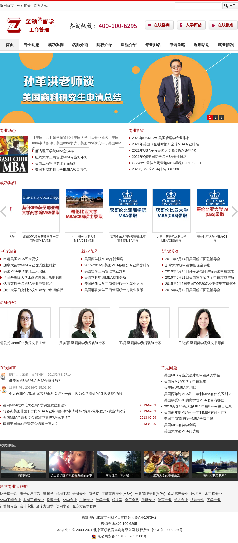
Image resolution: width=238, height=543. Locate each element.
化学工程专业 (10, 500)
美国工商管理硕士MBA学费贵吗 (188, 419)
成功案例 (56, 45)
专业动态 (31, 45)
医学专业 (214, 500)
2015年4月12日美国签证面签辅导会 (192, 290)
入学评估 (194, 25)
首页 (10, 45)
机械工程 (63, 494)
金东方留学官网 (84, 506)
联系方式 (41, 6)
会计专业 (27, 506)
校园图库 (8, 445)
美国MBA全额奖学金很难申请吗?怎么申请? (36, 417)
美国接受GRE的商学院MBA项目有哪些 (194, 400)
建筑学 (48, 494)
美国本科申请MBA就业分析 (105, 277)
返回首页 (7, 6)
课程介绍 (129, 45)
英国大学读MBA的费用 (181, 431)
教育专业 (165, 500)
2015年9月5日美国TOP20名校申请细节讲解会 (200, 284)
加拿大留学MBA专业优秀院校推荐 (29, 265)
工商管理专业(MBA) (117, 494)
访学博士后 (8, 494)
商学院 (94, 494)
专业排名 (153, 45)
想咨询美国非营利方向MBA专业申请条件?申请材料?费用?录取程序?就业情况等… (66, 411)
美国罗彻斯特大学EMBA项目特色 (61, 169)
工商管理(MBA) (31, 25)
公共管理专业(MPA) (150, 494)
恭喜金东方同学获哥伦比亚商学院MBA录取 (162, 236)
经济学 (117, 500)
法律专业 (197, 500)
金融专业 (79, 494)
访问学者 (63, 506)
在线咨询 (162, 25)
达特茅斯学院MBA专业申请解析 (28, 284)
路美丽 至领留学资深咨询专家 (85, 341)
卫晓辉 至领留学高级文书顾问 (203, 341)
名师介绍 (80, 45)
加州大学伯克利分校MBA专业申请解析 (33, 290)
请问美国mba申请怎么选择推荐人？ (34, 424)
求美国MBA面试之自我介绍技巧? (38, 381)
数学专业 (103, 500)
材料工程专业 (33, 500)
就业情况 (226, 45)
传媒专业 (148, 500)
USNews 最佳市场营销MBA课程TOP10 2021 (166, 163)
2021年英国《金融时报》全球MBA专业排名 (165, 144)
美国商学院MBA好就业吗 (103, 259)
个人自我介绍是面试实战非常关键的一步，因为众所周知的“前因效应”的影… (67, 394)
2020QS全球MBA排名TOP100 (155, 169)
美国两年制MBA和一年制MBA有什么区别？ (197, 394)
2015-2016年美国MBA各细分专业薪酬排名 (117, 265)
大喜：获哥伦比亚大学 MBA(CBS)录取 (206, 236)
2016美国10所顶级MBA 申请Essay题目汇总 (198, 406)
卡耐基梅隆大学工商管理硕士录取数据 (32, 277)
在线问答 (8, 368)
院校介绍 (104, 45)
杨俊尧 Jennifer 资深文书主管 (25, 341)
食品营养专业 (178, 494)
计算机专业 (8, 506)
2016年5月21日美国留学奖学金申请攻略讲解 (199, 277)
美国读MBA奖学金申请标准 (185, 381)
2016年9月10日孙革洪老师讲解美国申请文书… (201, 271)
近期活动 (201, 45)
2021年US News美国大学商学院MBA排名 (164, 150)
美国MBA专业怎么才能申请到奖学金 (192, 375)
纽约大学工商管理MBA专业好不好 (61, 157)
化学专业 (70, 500)
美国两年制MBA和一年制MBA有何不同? (195, 412)
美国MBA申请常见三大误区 (24, 271)
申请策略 (177, 45)
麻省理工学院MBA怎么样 (54, 151)
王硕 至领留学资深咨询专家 (144, 341)
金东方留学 (45, 506)
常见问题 (169, 368)
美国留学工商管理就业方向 (105, 271)
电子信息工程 (30, 494)
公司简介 (24, 6)
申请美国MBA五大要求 (21, 259)
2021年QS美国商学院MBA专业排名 (159, 157)
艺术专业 (181, 500)
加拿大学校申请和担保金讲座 (187, 265)
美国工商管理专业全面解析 (56, 163)
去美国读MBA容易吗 (180, 388)
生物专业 (86, 500)
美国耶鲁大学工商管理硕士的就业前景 (113, 290)
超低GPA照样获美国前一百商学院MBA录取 (75, 236)
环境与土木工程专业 (206, 494)
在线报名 (226, 25)
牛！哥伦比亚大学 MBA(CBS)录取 (119, 236)
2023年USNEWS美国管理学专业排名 (161, 138)
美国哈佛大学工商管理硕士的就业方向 (113, 284)
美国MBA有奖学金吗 (180, 425)
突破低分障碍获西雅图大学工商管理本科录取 (31, 236)
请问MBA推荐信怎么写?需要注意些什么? (38, 405)
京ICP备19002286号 (167, 530)
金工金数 (132, 500)
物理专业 (53, 500)
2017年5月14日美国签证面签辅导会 (192, 259)
